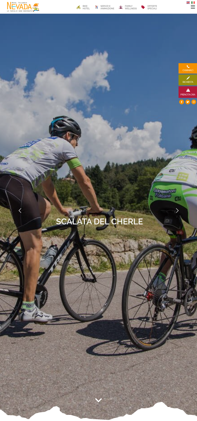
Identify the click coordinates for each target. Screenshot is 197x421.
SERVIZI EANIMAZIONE (107, 7)
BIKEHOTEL (86, 7)
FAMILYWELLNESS (131, 7)
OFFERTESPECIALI (152, 7)
